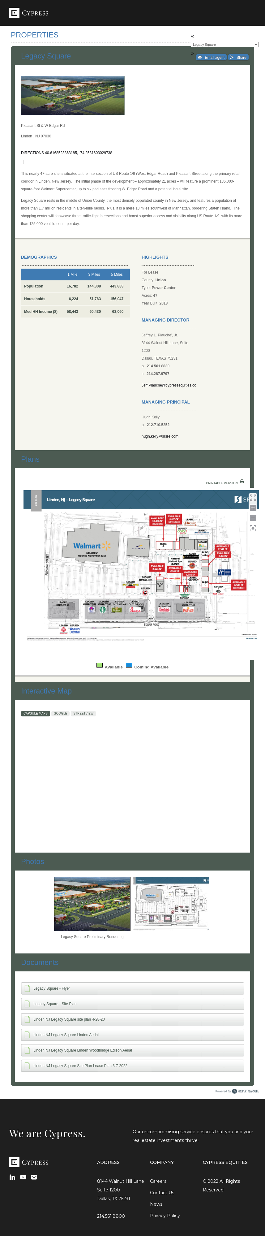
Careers (158, 1181)
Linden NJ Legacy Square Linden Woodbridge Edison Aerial (82, 1050)
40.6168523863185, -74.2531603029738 (78, 153)
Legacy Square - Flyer (51, 988)
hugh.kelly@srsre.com (160, 436)
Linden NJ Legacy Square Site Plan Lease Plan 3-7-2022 (80, 1066)
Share (239, 57)
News (156, 1204)
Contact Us (162, 1192)
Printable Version (222, 483)
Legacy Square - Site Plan (54, 1004)
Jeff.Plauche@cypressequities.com (169, 385)
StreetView (83, 713)
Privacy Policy (165, 1215)
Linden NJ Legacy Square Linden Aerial (66, 1035)
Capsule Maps (36, 713)
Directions (32, 153)
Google (60, 713)
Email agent (212, 57)
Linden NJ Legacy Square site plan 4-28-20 (69, 1019)
